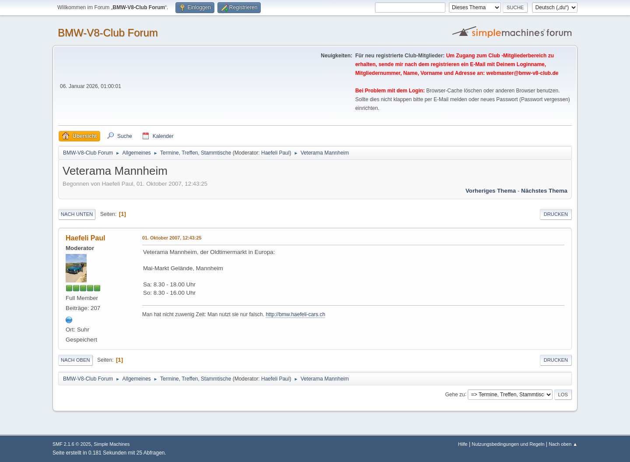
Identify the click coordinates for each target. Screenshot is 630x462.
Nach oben (75, 360)
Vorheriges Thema (491, 190)
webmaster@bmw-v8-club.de (522, 73)
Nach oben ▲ (563, 444)
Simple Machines (112, 444)
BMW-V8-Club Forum (108, 33)
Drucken (556, 214)
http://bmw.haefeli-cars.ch (295, 314)
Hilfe (463, 444)
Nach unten (77, 214)
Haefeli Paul (275, 153)
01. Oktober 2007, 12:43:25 (171, 237)
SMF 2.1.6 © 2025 (71, 444)
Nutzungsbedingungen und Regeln (508, 444)
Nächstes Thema (544, 190)
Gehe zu (455, 394)
